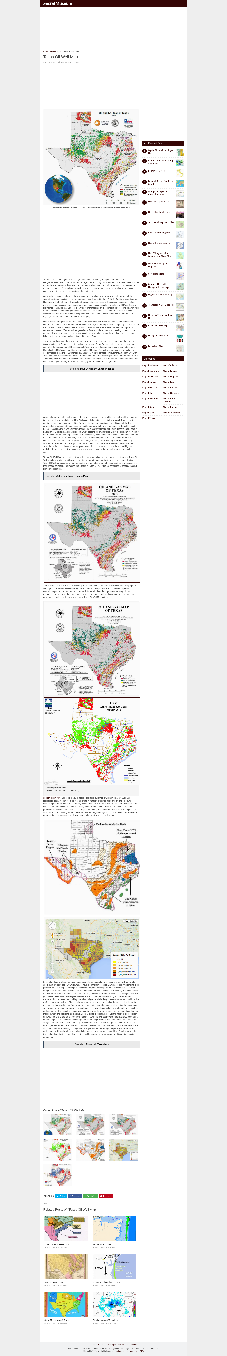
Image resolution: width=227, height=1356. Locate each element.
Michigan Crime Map (158, 335)
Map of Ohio (148, 407)
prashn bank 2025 (137, 1351)
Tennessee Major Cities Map (161, 305)
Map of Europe (149, 382)
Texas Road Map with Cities (161, 222)
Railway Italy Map (156, 171)
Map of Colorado (150, 376)
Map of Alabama (150, 365)
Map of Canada (170, 371)
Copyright (112, 1345)
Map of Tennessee (171, 412)
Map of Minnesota (150, 398)
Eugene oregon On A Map (160, 294)
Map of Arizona (170, 365)
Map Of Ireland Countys (159, 243)
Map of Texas (50, 62)
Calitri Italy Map (155, 346)
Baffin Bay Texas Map (102, 1244)
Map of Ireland (170, 387)
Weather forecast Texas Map (105, 1320)
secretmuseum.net (51, 798)
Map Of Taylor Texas (53, 1282)
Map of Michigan (171, 393)
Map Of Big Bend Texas (159, 212)
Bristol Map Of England (159, 232)
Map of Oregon (170, 407)
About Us (132, 1345)
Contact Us (102, 1345)
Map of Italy (147, 393)
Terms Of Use (122, 1345)
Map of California (150, 371)
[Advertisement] (113, 29)
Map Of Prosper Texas (158, 201)
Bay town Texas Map (157, 325)
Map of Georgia (149, 387)
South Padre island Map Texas (106, 1282)
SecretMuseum (57, 3)
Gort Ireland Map (156, 274)
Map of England (170, 376)
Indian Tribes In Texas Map (56, 1244)
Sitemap (93, 1345)
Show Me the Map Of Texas (56, 1320)
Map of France (170, 382)
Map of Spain (148, 412)
